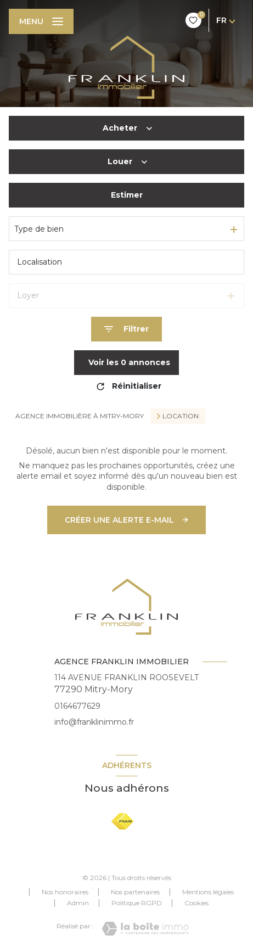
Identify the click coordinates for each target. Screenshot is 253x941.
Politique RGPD (136, 903)
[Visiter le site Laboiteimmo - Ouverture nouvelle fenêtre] (145, 929)
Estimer (127, 195)
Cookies (196, 903)
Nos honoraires (65, 892)
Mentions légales (208, 892)
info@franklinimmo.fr (94, 722)
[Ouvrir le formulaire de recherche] (126, 329)
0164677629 (77, 706)
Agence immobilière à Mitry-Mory (79, 416)
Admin (78, 903)
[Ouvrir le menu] (41, 21)
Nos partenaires (135, 892)
